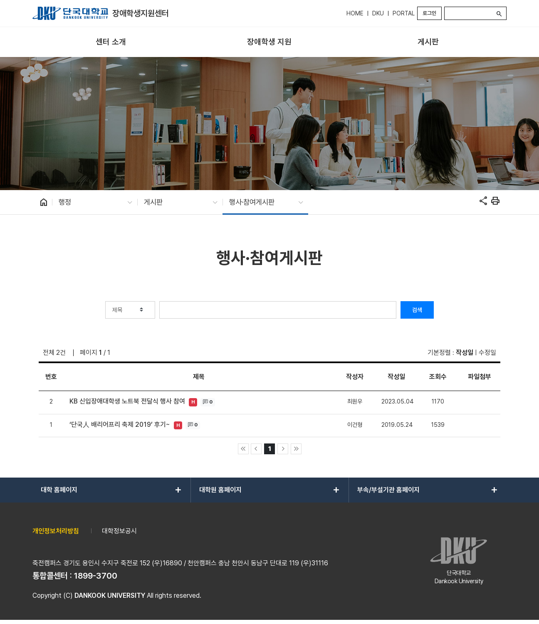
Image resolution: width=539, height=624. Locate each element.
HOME (354, 13)
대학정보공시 (119, 531)
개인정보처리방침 (55, 531)
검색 (417, 310)
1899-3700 (95, 576)
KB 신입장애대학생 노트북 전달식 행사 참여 (127, 401)
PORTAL (404, 13)
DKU (378, 13)
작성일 (464, 353)
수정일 (487, 353)
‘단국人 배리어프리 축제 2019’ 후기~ (119, 424)
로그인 (429, 13)
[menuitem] (110, 42)
